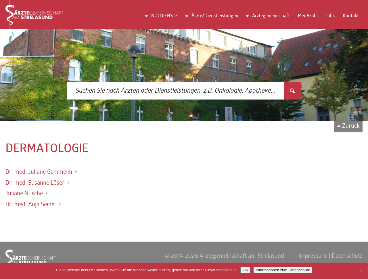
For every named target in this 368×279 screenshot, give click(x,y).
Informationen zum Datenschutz (283, 270)
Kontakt (351, 16)
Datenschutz (347, 256)
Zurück (351, 126)
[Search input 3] (175, 91)
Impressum (312, 256)
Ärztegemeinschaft (271, 16)
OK (245, 270)
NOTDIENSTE (164, 16)
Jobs (330, 16)
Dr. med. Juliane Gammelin (38, 172)
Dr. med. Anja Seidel (30, 205)
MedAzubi (308, 16)
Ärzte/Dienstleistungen (214, 16)
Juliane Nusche (24, 194)
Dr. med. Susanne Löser (34, 183)
